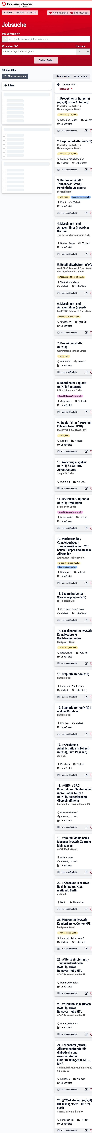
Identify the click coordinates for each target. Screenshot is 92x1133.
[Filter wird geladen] (5, 100)
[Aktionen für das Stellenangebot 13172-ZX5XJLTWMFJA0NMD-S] (86, 169)
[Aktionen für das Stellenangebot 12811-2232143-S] (86, 1034)
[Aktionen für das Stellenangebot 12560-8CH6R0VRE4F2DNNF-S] (86, 663)
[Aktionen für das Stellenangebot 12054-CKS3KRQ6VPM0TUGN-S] (86, 293)
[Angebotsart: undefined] (5, 39)
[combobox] (49, 39)
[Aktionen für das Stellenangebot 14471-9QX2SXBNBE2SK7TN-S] (86, 253)
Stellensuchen (81, 12)
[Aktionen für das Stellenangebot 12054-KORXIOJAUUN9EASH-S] (86, 332)
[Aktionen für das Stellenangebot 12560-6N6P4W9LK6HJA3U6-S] (86, 948)
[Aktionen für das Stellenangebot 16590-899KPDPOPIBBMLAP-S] (86, 372)
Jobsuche (20, 12)
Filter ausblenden (17, 76)
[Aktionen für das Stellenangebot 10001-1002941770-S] (86, 528)
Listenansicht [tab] (63, 76)
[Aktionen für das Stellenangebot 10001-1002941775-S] (86, 213)
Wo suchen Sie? (10, 46)
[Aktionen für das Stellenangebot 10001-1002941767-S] (86, 620)
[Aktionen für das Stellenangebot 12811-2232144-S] (86, 993)
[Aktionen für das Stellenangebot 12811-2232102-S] (86, 909)
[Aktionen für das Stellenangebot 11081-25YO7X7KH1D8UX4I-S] (86, 451)
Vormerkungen (60, 12)
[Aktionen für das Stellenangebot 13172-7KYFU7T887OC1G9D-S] (86, 130)
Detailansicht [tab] (80, 76)
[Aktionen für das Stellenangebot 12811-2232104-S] (86, 872)
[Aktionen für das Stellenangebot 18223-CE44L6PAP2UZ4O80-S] (86, 411)
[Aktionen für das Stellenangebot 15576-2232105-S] (86, 734)
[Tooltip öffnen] (58, 84)
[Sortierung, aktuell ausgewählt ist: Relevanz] (66, 88)
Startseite (8, 12)
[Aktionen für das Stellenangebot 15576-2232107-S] (86, 696)
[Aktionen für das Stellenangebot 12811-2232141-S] (86, 1089)
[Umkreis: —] (83, 51)
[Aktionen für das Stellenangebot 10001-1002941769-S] (86, 582)
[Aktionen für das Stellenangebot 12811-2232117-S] (86, 774)
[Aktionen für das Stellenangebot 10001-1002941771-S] (86, 488)
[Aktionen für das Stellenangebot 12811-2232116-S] (86, 827)
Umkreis (80, 46)
